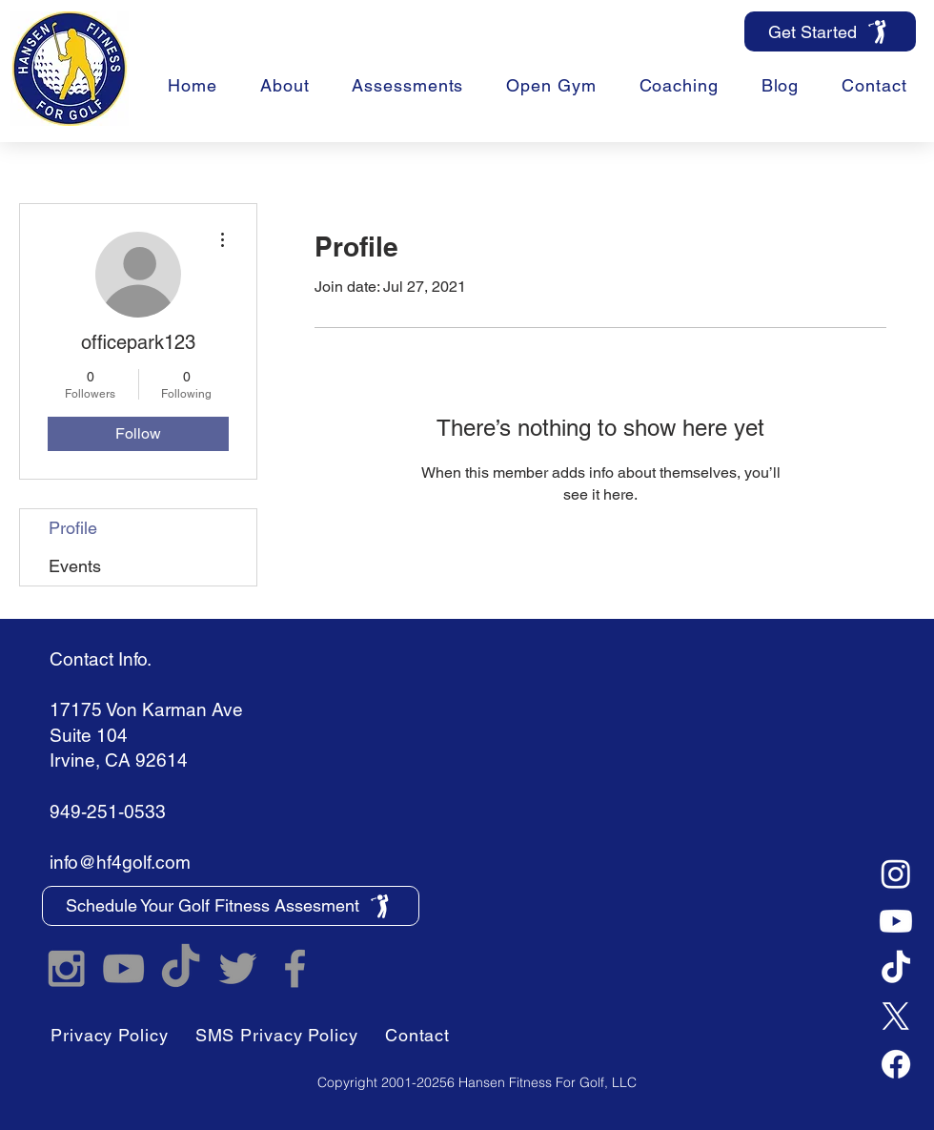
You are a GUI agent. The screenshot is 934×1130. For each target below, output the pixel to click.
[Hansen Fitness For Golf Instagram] (66, 968)
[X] (896, 1016)
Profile (73, 528)
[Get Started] (830, 31)
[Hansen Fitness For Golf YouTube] (123, 968)
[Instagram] (896, 873)
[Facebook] (896, 1064)
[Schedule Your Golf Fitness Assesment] (230, 906)
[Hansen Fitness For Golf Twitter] (238, 968)
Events (75, 566)
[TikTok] (896, 969)
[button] (678, 85)
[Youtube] (896, 921)
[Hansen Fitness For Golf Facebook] (295, 968)
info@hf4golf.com (120, 862)
